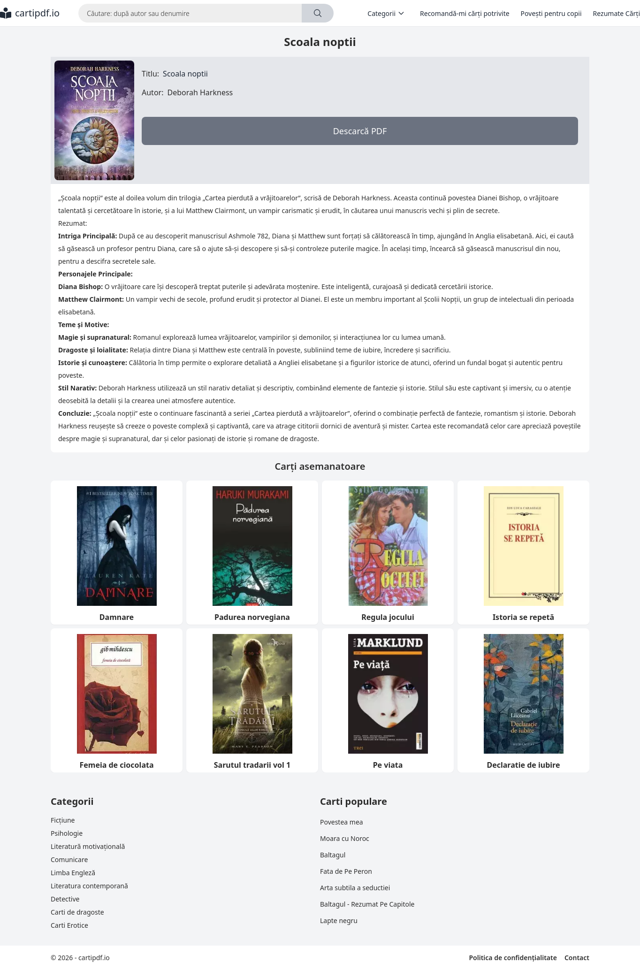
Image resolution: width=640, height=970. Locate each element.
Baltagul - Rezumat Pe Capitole (367, 904)
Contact (576, 957)
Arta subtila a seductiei (355, 887)
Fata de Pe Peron (346, 871)
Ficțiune (63, 820)
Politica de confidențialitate (512, 957)
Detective (65, 898)
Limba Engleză (73, 872)
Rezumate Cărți (616, 13)
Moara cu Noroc (344, 838)
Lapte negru (339, 920)
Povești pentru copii (551, 13)
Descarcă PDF (360, 131)
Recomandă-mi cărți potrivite (465, 13)
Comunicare (69, 859)
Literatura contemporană (89, 885)
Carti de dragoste (77, 912)
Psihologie (67, 833)
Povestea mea (341, 821)
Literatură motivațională (88, 846)
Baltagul (332, 854)
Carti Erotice (69, 925)
